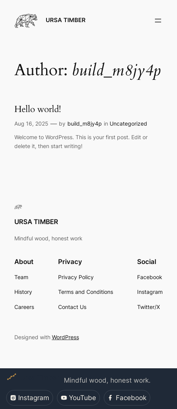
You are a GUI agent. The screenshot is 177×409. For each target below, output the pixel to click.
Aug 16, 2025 (31, 123)
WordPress (65, 337)
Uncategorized (128, 123)
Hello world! (37, 109)
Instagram (30, 398)
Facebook (126, 398)
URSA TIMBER (66, 20)
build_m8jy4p (84, 123)
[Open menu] (158, 20)
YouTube (78, 398)
